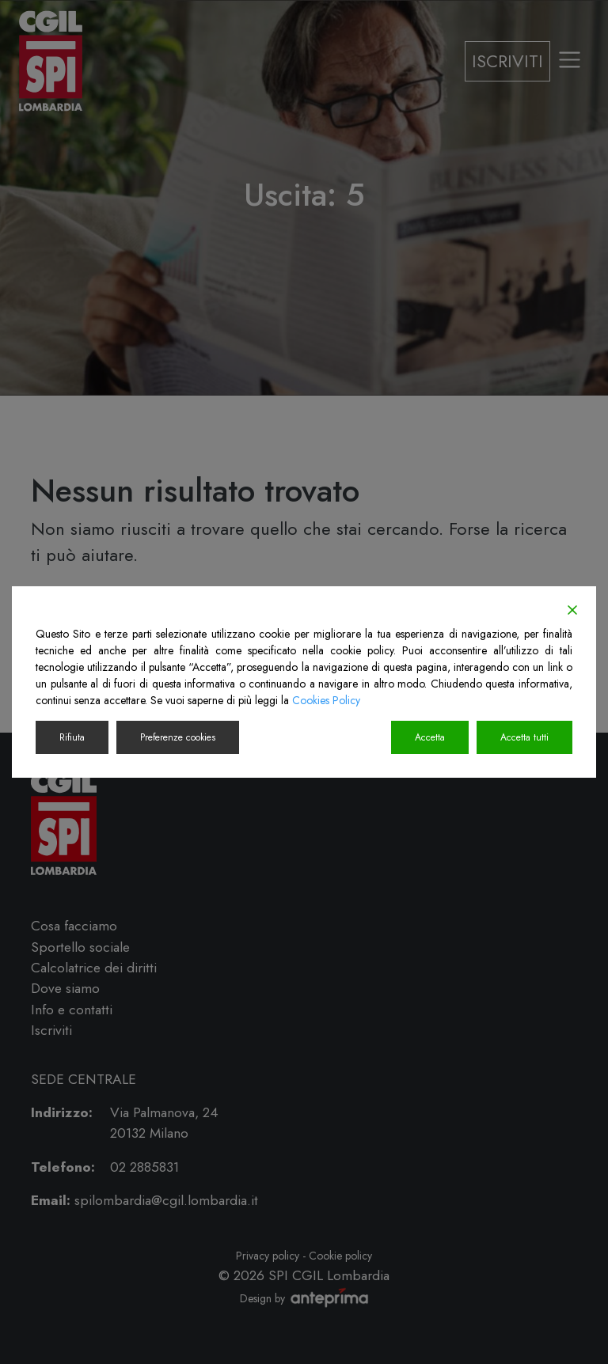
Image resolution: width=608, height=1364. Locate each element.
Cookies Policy (326, 700)
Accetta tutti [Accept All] (524, 737)
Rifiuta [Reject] (72, 737)
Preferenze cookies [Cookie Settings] (177, 737)
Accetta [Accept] (430, 737)
